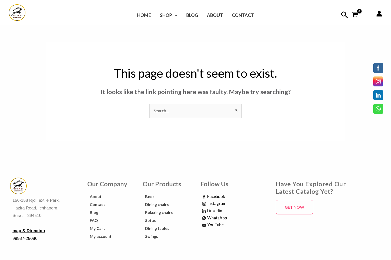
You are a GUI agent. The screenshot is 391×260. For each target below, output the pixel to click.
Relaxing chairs (159, 212)
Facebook (213, 197)
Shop (170, 15)
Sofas (150, 220)
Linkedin (212, 211)
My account (100, 236)
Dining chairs (157, 204)
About (213, 15)
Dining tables (157, 228)
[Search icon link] (344, 15)
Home (147, 15)
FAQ (94, 220)
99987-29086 (24, 238)
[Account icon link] (379, 14)
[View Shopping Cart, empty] (354, 15)
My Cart (97, 228)
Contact (240, 15)
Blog (192, 15)
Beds (150, 196)
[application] (176, 15)
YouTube (213, 225)
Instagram (214, 204)
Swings (151, 236)
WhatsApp (214, 218)
